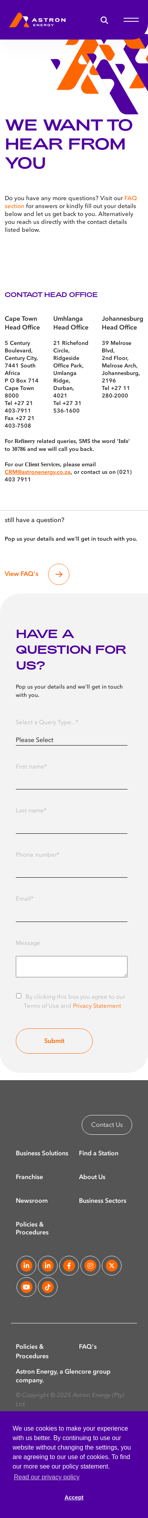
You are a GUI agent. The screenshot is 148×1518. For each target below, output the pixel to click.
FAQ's (88, 1347)
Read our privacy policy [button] (46, 1477)
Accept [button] (74, 1497)
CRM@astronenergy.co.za (38, 472)
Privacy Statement (97, 1006)
